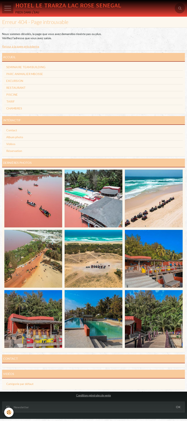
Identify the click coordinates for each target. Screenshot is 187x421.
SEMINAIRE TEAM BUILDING (25, 67)
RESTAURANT (16, 87)
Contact (11, 130)
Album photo (14, 137)
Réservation (14, 151)
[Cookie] (9, 412)
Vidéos (10, 144)
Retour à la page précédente (20, 46)
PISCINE (12, 94)
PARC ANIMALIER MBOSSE (24, 74)
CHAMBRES (14, 108)
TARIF (10, 101)
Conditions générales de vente (93, 395)
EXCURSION (14, 81)
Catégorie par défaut (20, 384)
